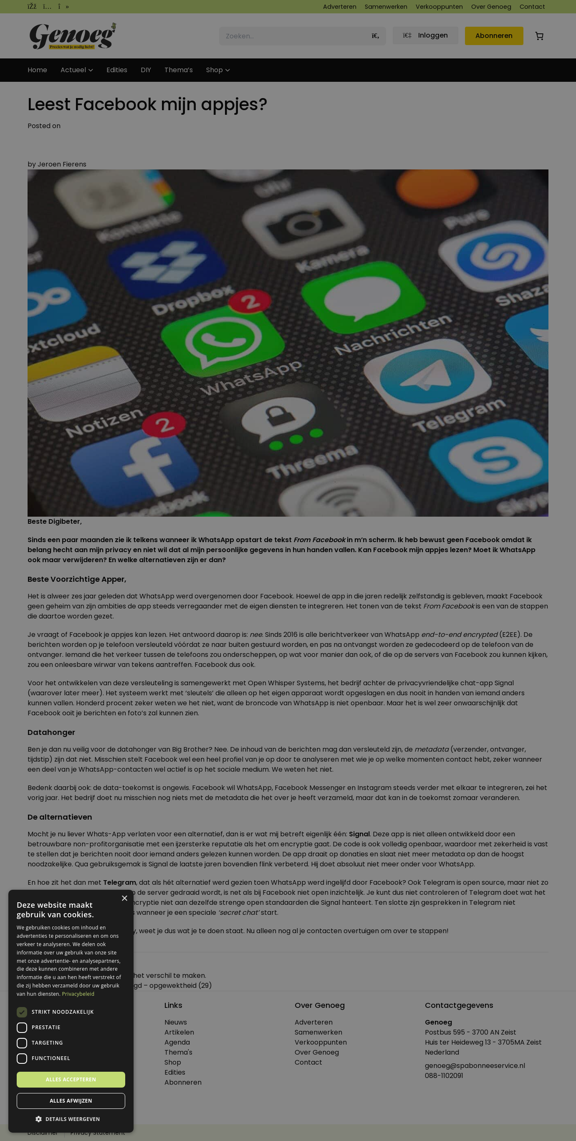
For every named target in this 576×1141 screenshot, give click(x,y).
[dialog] (288, 570)
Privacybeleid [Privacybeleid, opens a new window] (78, 993)
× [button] (124, 899)
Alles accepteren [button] (71, 1079)
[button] (71, 1119)
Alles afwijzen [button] (71, 1100)
